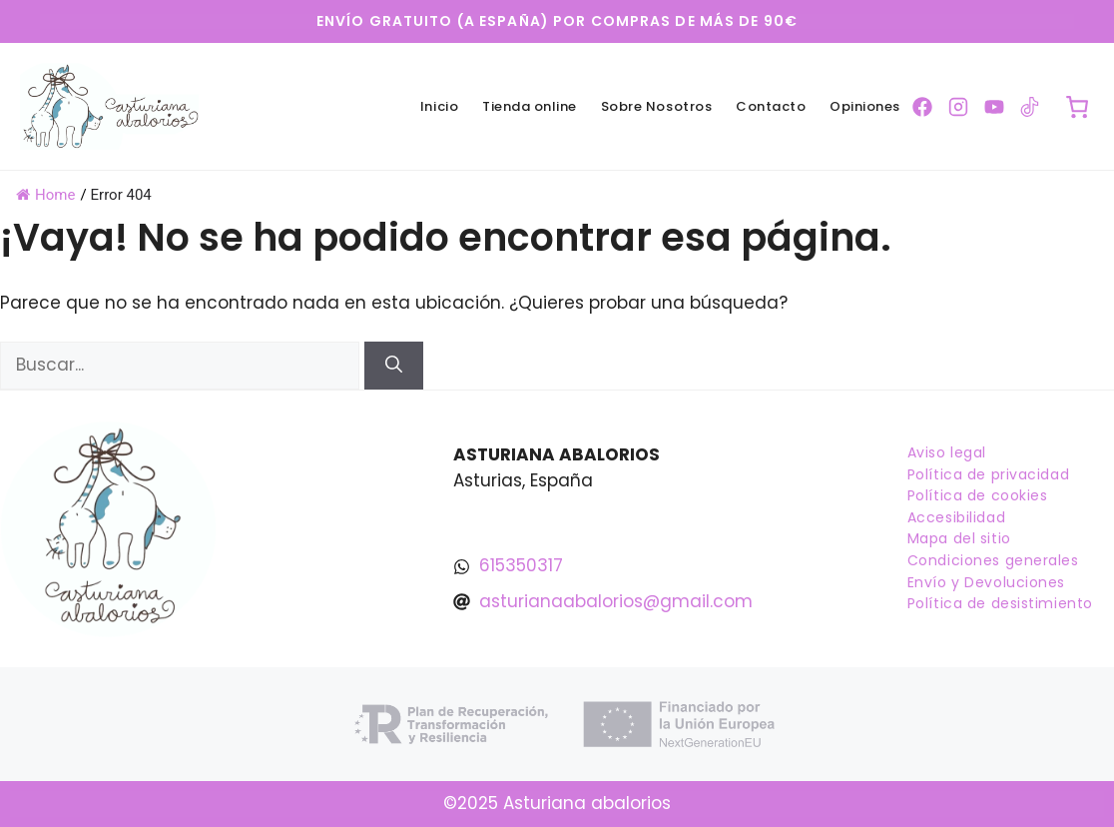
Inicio (439, 106)
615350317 (521, 565)
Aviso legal (946, 452)
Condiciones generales (993, 560)
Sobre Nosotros (656, 106)
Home (45, 195)
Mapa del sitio (959, 538)
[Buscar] (393, 366)
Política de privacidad (988, 474)
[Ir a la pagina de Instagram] (958, 107)
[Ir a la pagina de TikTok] (1030, 107)
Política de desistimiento (1000, 603)
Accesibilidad (956, 517)
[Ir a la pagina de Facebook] (922, 107)
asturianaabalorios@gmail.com (616, 601)
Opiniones (865, 106)
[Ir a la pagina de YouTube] (994, 107)
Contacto (771, 106)
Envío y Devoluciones (986, 582)
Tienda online (529, 106)
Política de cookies (977, 495)
